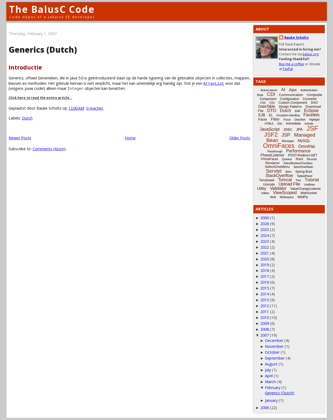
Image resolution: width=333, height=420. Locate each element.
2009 (264, 323)
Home (130, 137)
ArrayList (213, 83)
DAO (314, 103)
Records (312, 159)
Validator (278, 188)
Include (309, 123)
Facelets (311, 115)
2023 (264, 241)
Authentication (308, 90)
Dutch (27, 118)
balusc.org (311, 54)
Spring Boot (303, 172)
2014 (264, 293)
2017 (264, 276)
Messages (288, 141)
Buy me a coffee (291, 64)
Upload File (289, 184)
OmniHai (306, 146)
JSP (285, 135)
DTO (271, 110)
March (270, 381)
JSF (312, 128)
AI (283, 89)
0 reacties (94, 108)
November (274, 346)
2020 (264, 258)
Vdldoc (265, 193)
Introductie (25, 67)
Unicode (269, 184)
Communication (291, 95)
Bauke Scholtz (296, 37)
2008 (264, 329)
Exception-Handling (288, 115)
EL (271, 115)
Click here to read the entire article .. (40, 97)
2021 (264, 253)
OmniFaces (279, 145)
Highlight (314, 119)
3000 (264, 217)
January (271, 400)
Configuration (289, 99)
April (269, 375)
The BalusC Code (52, 9)
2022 (264, 247)
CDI (271, 94)
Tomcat (285, 180)
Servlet (273, 171)
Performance (298, 151)
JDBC (287, 130)
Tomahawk (266, 180)
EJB (261, 115)
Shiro (288, 171)
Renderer (272, 163)
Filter (275, 119)
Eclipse (311, 110)
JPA (299, 129)
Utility (261, 188)
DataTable (266, 106)
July (268, 369)
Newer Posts (20, 137)
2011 (264, 311)
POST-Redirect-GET (302, 155)
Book (260, 95)
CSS (263, 102)
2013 (264, 299)
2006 (264, 407)
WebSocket (308, 193)
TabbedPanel (304, 176)
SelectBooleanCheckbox (298, 163)
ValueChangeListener (305, 189)
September (275, 358)
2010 (264, 317)
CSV (272, 102)
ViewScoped (285, 192)
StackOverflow (279, 175)
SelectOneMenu (277, 167)
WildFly (302, 197)
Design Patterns (290, 107)
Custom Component (293, 103)
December (274, 340)
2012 (264, 305)
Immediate (293, 123)
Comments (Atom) (49, 148)
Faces (262, 119)
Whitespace (287, 197)
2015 (264, 288)
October (272, 352)
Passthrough (274, 151)
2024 (264, 235)
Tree (298, 180)
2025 (264, 229)
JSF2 (271, 134)
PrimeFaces (269, 159)
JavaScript (270, 129)
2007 (264, 335)
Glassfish (300, 119)
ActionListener (268, 90)
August (271, 364)
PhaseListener (273, 155)
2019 (264, 264)
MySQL (304, 140)
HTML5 (269, 123)
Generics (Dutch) (43, 49)
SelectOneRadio (303, 166)
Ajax (293, 89)
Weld (273, 197)
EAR (297, 111)
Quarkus (287, 159)
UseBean (309, 184)
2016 (264, 282)
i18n (279, 123)
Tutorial (312, 180)
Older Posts (239, 137)
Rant (299, 159)
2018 (264, 270)
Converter (310, 99)
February (272, 387)
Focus (287, 119)
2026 (264, 223)
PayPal (288, 69)
